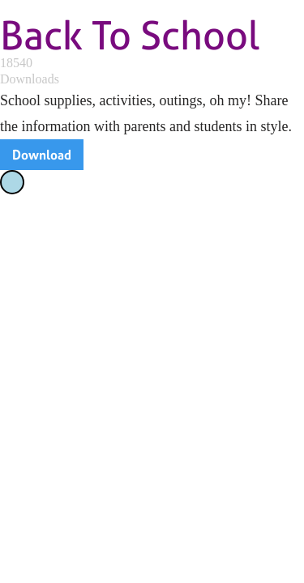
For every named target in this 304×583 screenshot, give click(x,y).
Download (41, 155)
